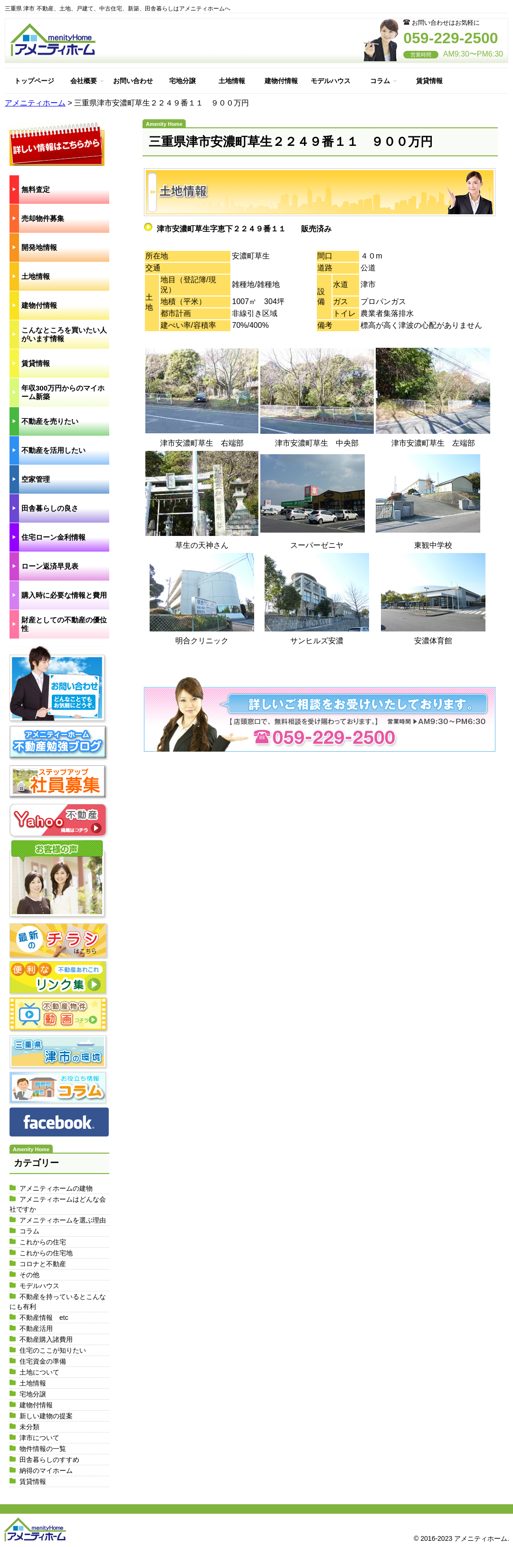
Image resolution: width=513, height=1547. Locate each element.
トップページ (34, 81)
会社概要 (83, 81)
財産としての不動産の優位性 (64, 624)
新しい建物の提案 (46, 1416)
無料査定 (35, 189)
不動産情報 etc (43, 1317)
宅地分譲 (182, 81)
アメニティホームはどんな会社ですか (58, 1204)
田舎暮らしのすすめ (49, 1459)
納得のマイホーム (46, 1470)
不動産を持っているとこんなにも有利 (58, 1301)
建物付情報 (281, 81)
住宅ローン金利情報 (53, 537)
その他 (29, 1275)
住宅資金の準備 (42, 1361)
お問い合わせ (133, 81)
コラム (380, 81)
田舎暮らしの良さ (49, 508)
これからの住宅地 (46, 1253)
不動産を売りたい (49, 421)
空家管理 (35, 479)
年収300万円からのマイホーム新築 (62, 392)
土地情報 (231, 81)
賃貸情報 (429, 81)
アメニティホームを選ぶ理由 (62, 1220)
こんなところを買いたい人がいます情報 (64, 334)
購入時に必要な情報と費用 (64, 595)
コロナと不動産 (42, 1264)
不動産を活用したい (53, 450)
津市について (39, 1438)
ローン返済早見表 (49, 566)
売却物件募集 (42, 218)
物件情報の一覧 (42, 1448)
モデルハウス (331, 81)
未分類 (29, 1427)
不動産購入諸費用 (46, 1339)
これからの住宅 (42, 1242)
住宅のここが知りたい (52, 1350)
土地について (39, 1372)
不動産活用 (36, 1328)
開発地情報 (39, 247)
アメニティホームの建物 (56, 1188)
